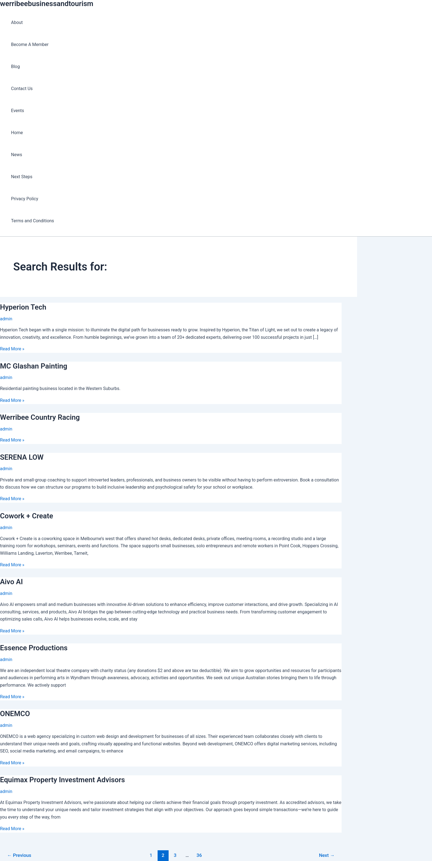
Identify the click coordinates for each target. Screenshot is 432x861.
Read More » (12, 348)
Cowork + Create (26, 516)
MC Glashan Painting (33, 366)
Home (17, 132)
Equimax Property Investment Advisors (62, 780)
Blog (15, 66)
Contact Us (22, 88)
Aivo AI (11, 582)
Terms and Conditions (32, 220)
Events (17, 110)
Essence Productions (34, 648)
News (16, 154)
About (17, 22)
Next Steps (22, 176)
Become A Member (29, 44)
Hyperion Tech (23, 307)
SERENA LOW (22, 457)
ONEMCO (15, 714)
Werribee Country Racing (40, 417)
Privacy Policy (24, 198)
